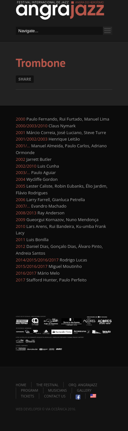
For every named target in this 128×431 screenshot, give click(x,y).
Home (21, 384)
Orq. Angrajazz (83, 384)
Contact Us (55, 396)
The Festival (47, 384)
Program (29, 390)
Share (24, 79)
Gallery (84, 390)
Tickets (27, 396)
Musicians (57, 390)
